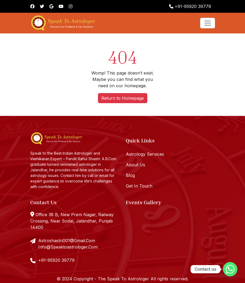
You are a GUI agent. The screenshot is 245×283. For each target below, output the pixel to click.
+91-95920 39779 (190, 6)
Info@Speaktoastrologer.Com (68, 247)
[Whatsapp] (230, 269)
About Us (135, 164)
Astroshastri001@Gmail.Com (66, 240)
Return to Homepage (122, 98)
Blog (130, 175)
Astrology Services (145, 154)
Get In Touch (139, 186)
